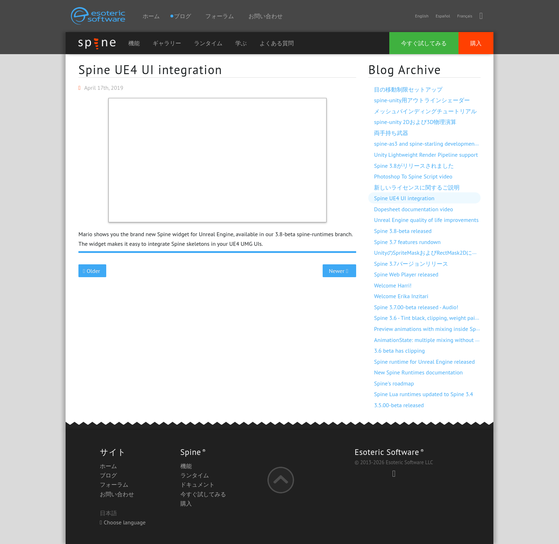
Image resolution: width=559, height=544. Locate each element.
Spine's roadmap (394, 383)
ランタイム (208, 43)
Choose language (122, 522)
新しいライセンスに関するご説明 (417, 187)
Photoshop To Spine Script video (413, 176)
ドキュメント (197, 484)
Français (464, 16)
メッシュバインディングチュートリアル (425, 111)
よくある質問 (277, 43)
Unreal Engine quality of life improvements (426, 219)
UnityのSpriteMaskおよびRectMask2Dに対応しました (440, 252)
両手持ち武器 (391, 132)
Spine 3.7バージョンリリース (411, 263)
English (422, 16)
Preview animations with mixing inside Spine (428, 328)
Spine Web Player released (406, 274)
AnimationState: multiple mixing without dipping (434, 339)
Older (92, 270)
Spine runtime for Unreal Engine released (424, 361)
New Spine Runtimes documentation (418, 372)
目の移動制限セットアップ (408, 89)
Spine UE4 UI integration (150, 69)
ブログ (108, 475)
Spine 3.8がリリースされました (413, 165)
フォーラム (219, 16)
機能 (134, 43)
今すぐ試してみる (424, 43)
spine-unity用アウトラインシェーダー (422, 100)
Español (443, 16)
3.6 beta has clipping (399, 350)
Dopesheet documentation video (413, 209)
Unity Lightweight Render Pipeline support (426, 154)
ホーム (151, 16)
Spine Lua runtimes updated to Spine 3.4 (423, 394)
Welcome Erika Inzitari (401, 296)
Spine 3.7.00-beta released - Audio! (416, 307)
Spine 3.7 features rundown (407, 241)
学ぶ (241, 43)
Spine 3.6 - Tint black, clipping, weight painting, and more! (444, 317)
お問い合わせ (265, 16)
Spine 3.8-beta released (402, 230)
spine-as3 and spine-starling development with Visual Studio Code (454, 143)
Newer (339, 270)
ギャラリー (167, 43)
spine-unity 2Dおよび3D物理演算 (415, 121)
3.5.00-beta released (399, 405)
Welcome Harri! (392, 285)
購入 (476, 43)
